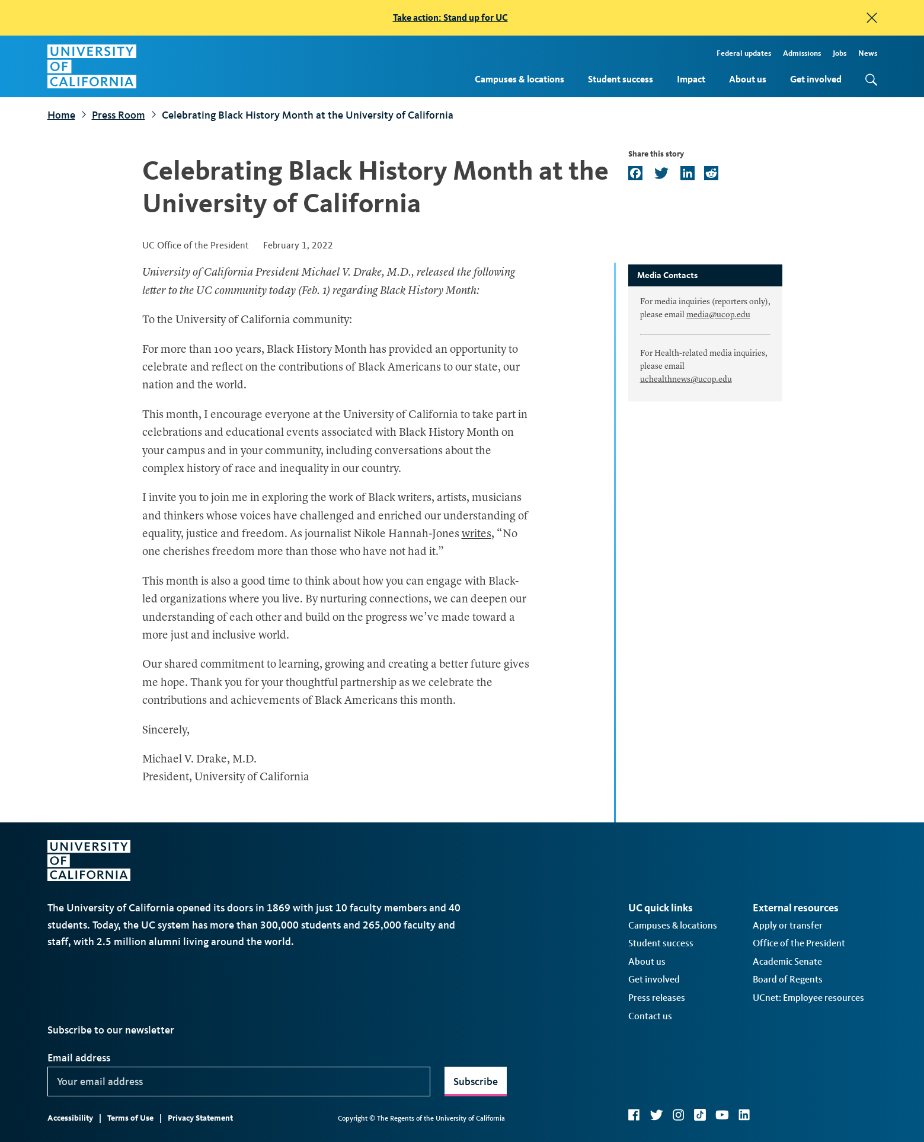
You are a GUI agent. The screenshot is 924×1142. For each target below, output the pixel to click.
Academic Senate (787, 961)
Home (61, 115)
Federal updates (744, 53)
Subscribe (475, 1081)
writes (476, 534)
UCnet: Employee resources (808, 997)
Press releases (656, 997)
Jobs (839, 53)
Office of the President (799, 943)
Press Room (118, 115)
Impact (691, 79)
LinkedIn (744, 1115)
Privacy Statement (200, 1118)
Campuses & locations (519, 79)
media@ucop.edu (718, 315)
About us (747, 79)
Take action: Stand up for (450, 17)
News (867, 53)
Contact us (650, 1016)
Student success (620, 79)
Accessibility (70, 1118)
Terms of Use (130, 1118)
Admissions (802, 53)
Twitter (656, 1115)
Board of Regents (788, 979)
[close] (872, 17)
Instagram (679, 1115)
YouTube (722, 1115)
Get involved (816, 79)
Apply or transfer (788, 925)
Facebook (634, 1115)
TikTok (700, 1115)
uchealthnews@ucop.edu (686, 379)
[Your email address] (238, 1081)
